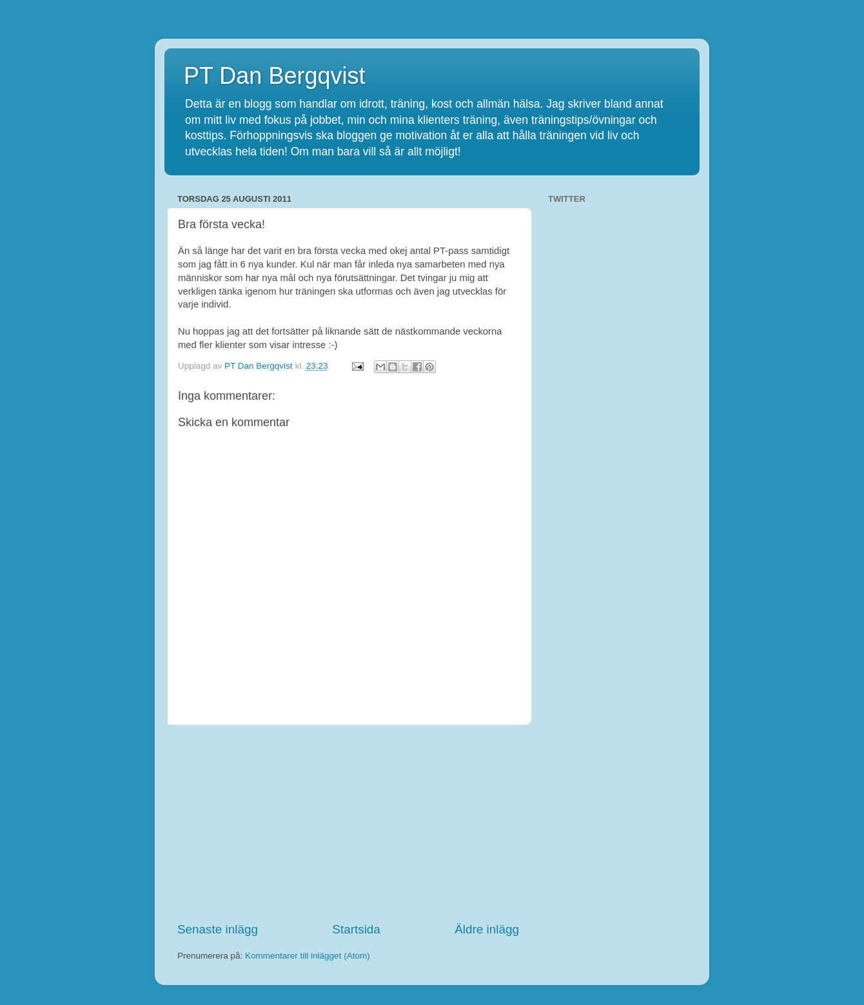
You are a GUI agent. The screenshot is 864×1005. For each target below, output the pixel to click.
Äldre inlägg (487, 929)
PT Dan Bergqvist (274, 76)
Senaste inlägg (217, 929)
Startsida (356, 929)
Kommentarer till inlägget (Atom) (307, 956)
